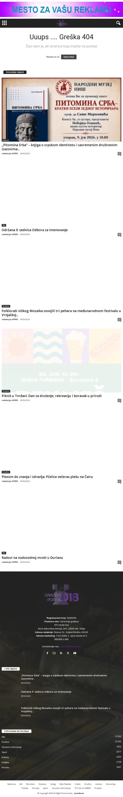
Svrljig (53, 784)
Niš (4, 225)
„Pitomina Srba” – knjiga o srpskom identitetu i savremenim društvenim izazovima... (59, 147)
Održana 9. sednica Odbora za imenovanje (35, 230)
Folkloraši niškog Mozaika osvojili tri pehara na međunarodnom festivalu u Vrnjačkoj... (61, 313)
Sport (4, 752)
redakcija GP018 (10, 153)
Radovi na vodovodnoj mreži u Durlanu (32, 557)
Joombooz (79, 793)
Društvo (6, 306)
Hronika (5, 767)
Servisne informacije (12, 747)
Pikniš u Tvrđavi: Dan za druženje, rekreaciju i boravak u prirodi (52, 396)
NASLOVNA (69, 57)
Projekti (98, 788)
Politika (5, 762)
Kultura (6, 140)
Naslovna (11, 784)
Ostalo (78, 784)
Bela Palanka (65, 784)
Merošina (30, 784)
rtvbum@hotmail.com (70, 646)
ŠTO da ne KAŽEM (83, 788)
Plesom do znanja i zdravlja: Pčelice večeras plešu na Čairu (47, 477)
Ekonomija (111, 784)
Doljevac (42, 784)
